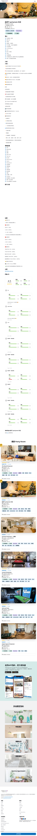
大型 (28, 581)
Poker (29, 543)
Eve (8, 290)
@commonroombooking (9, 796)
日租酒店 (2, 818)
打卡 (17, 475)
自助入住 (22, 508)
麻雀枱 (3, 475)
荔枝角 (2, 813)
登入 (7, 432)
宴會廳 (2, 831)
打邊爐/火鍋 (4, 510)
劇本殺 (2, 826)
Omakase (3, 829)
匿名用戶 (9, 384)
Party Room (18, 30)
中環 (2, 802)
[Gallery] (18, 10)
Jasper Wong (10, 306)
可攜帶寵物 (28, 510)
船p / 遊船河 (3, 824)
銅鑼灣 (2, 805)
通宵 (6, 475)
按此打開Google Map (9, 271)
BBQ (20, 802)
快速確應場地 (9, 33)
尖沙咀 (2, 809)
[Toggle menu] (35, 1)
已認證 (17, 33)
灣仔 (2, 804)
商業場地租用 (3, 821)
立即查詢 (18, 834)
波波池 (15, 581)
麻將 (20, 809)
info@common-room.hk (7, 797)
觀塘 (2, 810)
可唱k (26, 508)
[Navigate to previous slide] (1, 10)
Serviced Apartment (5, 823)
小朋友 (20, 807)
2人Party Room (12, 510)
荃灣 (2, 812)
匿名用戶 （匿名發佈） (11, 338)
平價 (25, 510)
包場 (19, 508)
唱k (20, 810)
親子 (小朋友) (13, 475)
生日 (9, 475)
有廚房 (12, 581)
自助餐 (2, 828)
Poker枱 (25, 543)
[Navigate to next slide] (35, 10)
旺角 (2, 807)
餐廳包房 (2, 820)
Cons (8, 322)
